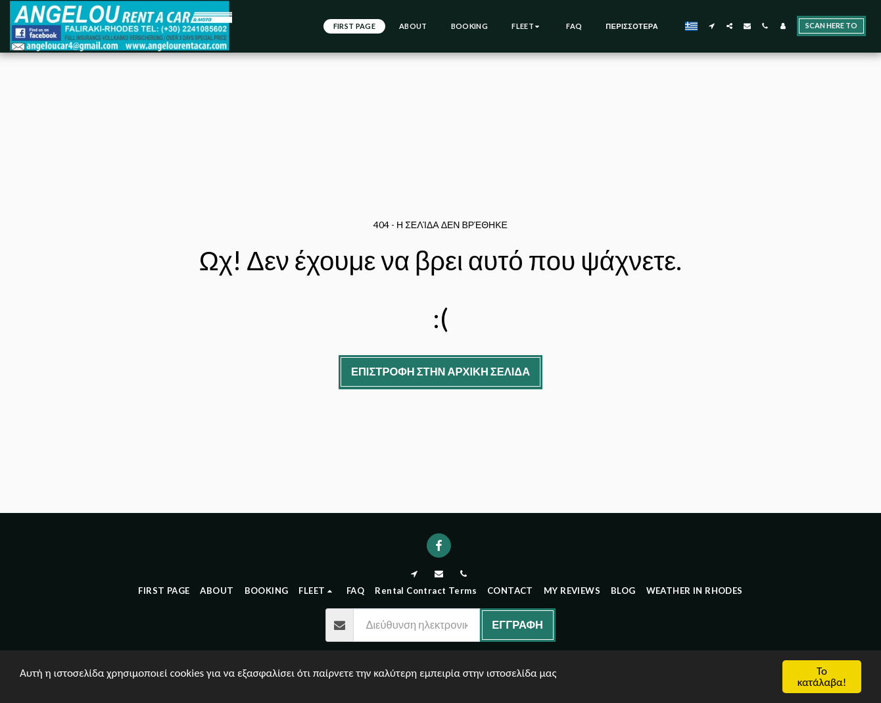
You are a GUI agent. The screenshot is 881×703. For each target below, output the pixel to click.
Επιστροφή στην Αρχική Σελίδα (440, 371)
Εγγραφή (517, 624)
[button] (711, 26)
